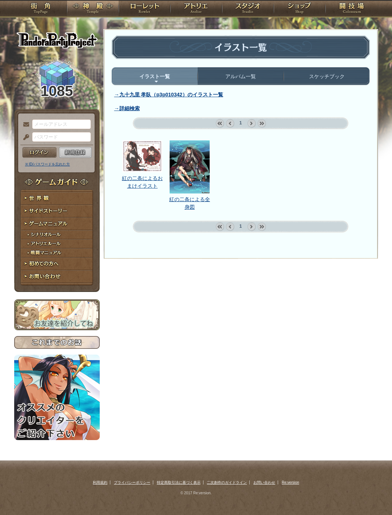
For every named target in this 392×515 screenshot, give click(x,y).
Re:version (290, 482)
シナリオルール (57, 234)
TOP (40, 9)
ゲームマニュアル (57, 223)
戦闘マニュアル (57, 253)
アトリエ (196, 9)
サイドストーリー (57, 211)
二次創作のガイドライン (227, 482)
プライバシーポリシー (132, 482)
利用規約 (100, 482)
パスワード (24, 137)
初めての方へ (57, 264)
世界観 (57, 198)
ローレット (144, 9)
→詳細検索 (127, 108)
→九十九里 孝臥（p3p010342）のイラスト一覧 (168, 94)
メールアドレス (24, 124)
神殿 (93, 9)
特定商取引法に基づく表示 (179, 482)
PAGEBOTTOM (374, 495)
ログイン (39, 152)
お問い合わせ (57, 276)
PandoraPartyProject (57, 40)
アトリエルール (57, 243)
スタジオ (248, 9)
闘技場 (351, 9)
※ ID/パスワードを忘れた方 (47, 164)
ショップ (299, 9)
